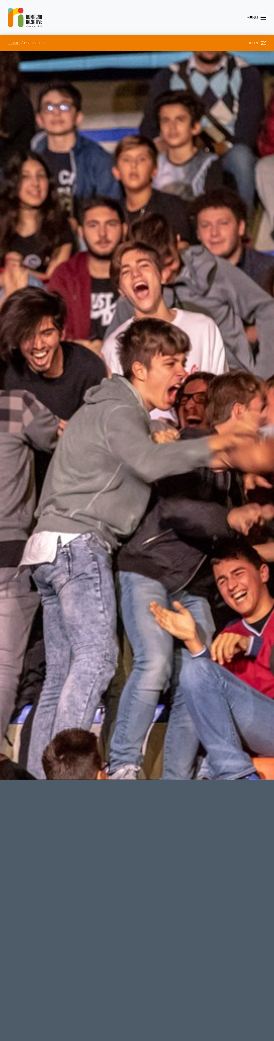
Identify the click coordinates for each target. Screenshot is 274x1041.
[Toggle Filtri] (256, 43)
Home (14, 43)
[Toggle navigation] (256, 17)
